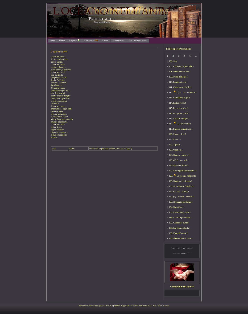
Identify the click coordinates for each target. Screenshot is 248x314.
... (196, 56)
